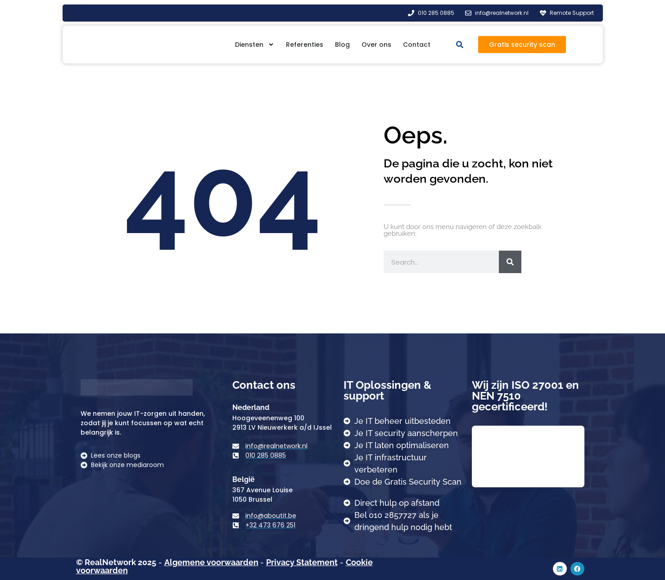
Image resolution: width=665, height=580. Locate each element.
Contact (416, 44)
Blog (342, 44)
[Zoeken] (510, 262)
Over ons (376, 44)
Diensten (254, 44)
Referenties (304, 44)
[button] (459, 44)
